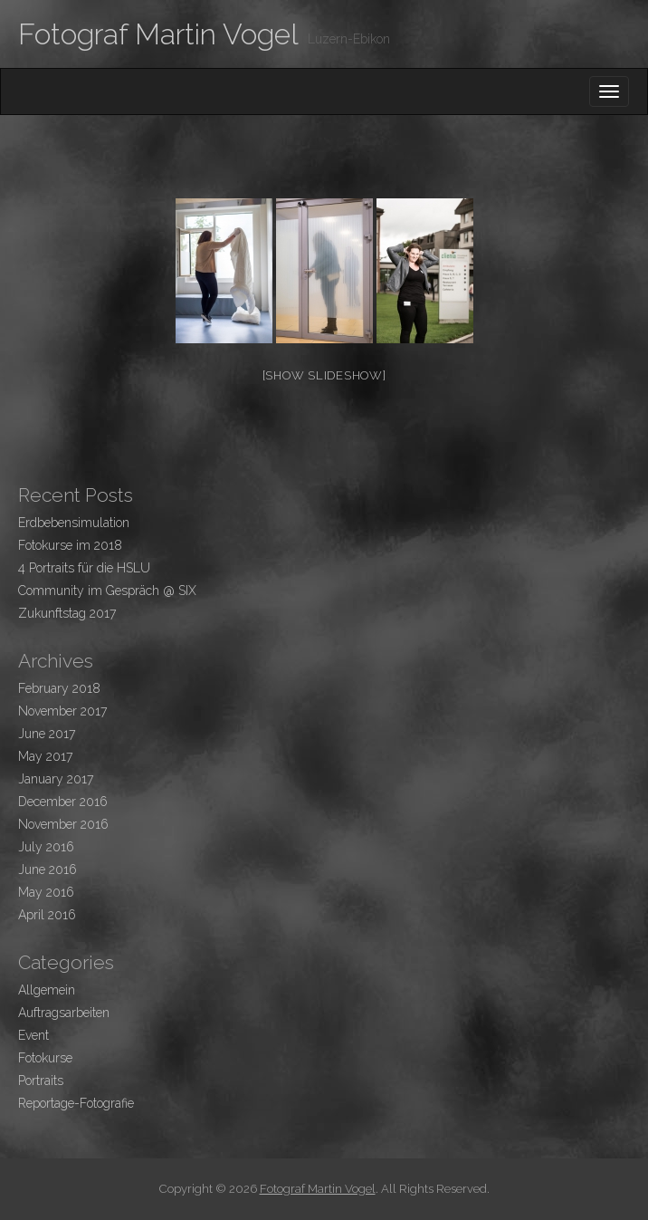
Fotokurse (45, 1058)
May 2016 (46, 892)
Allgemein (46, 990)
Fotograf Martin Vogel (158, 34)
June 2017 (46, 733)
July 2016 (46, 847)
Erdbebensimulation (73, 522)
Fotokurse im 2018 (70, 545)
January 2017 (55, 779)
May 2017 (45, 756)
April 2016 (47, 915)
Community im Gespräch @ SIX (107, 590)
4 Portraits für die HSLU (84, 568)
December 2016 (63, 801)
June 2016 (47, 869)
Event (33, 1035)
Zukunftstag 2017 (67, 613)
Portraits (40, 1080)
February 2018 (59, 688)
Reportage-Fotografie (76, 1103)
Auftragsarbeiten (64, 1012)
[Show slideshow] (324, 375)
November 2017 (62, 711)
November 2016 (63, 824)
